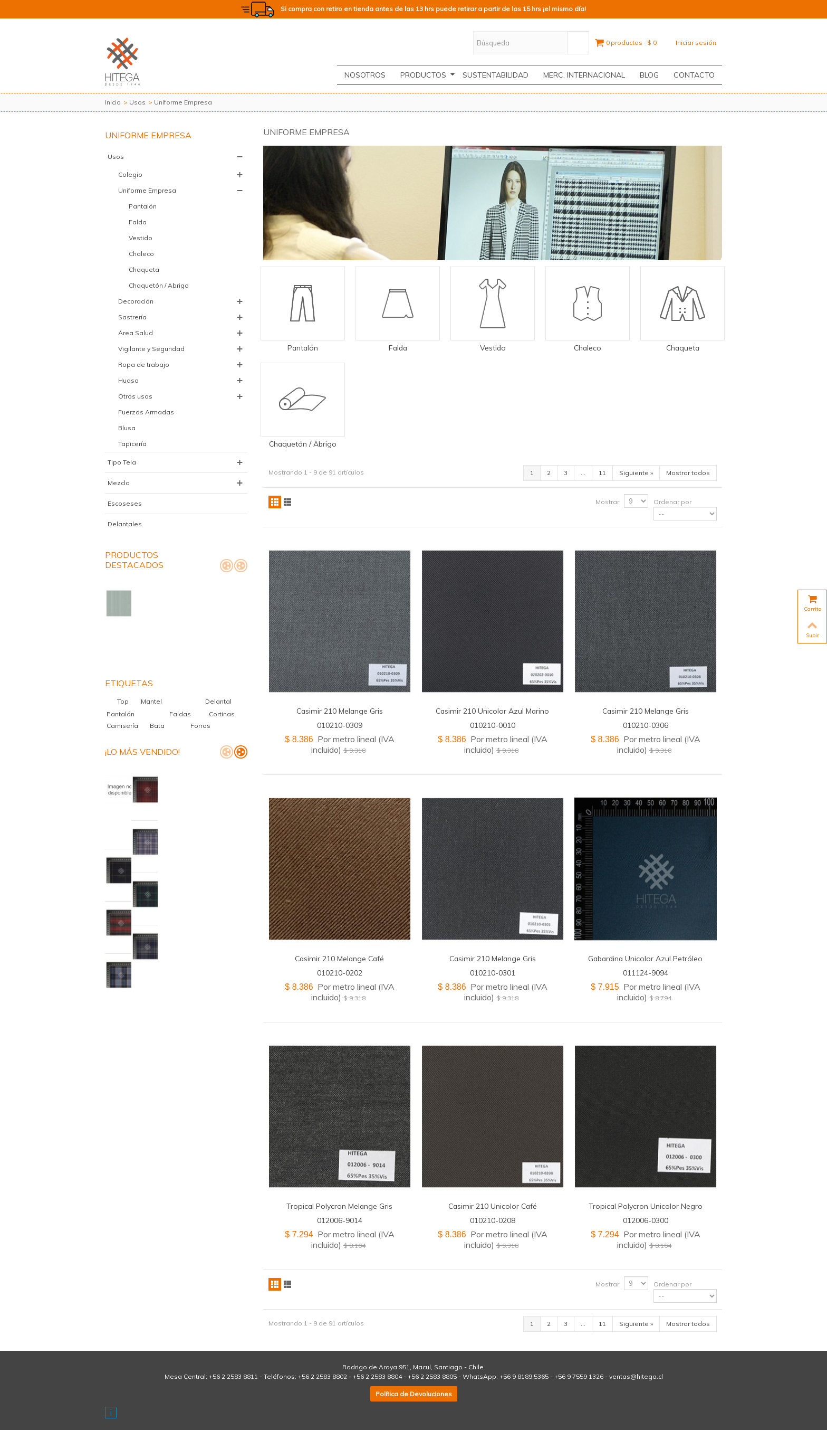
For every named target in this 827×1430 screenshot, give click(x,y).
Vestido (140, 238)
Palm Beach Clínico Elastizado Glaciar (186, 744)
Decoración (135, 301)
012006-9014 (339, 1220)
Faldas (185, 676)
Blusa (127, 428)
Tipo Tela (122, 462)
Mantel (156, 663)
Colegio (130, 174)
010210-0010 (492, 725)
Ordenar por (672, 502)
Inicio (113, 102)
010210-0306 (645, 725)
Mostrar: (608, 502)
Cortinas (222, 676)
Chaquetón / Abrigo (159, 285)
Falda (138, 222)
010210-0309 (339, 725)
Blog (649, 75)
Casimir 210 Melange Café (339, 958)
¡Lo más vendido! (142, 714)
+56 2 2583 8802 (322, 1376)
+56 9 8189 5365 (524, 1376)
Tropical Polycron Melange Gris (339, 1205)
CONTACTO (694, 75)
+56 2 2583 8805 (432, 1376)
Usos (137, 102)
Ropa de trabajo (143, 364)
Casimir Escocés (165, 782)
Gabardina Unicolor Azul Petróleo (645, 958)
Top (127, 663)
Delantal (218, 663)
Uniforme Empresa (147, 190)
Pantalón (143, 206)
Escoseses (125, 503)
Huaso (128, 380)
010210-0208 (492, 1220)
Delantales (125, 524)
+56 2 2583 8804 (377, 1376)
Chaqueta (144, 269)
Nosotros (365, 75)
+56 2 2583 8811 (233, 1376)
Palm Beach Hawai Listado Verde (192, 591)
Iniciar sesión (696, 42)
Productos (427, 75)
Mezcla (119, 483)
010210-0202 (339, 972)
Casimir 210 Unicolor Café (492, 1205)
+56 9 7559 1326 (578, 1376)
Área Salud (135, 333)
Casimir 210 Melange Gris (339, 710)
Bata (158, 688)
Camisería (123, 688)
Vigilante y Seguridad (151, 349)
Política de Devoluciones (414, 1394)
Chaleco (141, 254)
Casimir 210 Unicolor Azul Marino (492, 710)
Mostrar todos (688, 473)
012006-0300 (645, 1220)
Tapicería (132, 444)
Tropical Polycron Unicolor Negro (646, 1205)
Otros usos (135, 396)
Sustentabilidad (495, 75)
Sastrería (132, 317)
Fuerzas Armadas (146, 412)
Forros (200, 688)
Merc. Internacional (584, 75)
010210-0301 (492, 972)
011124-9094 (645, 972)
